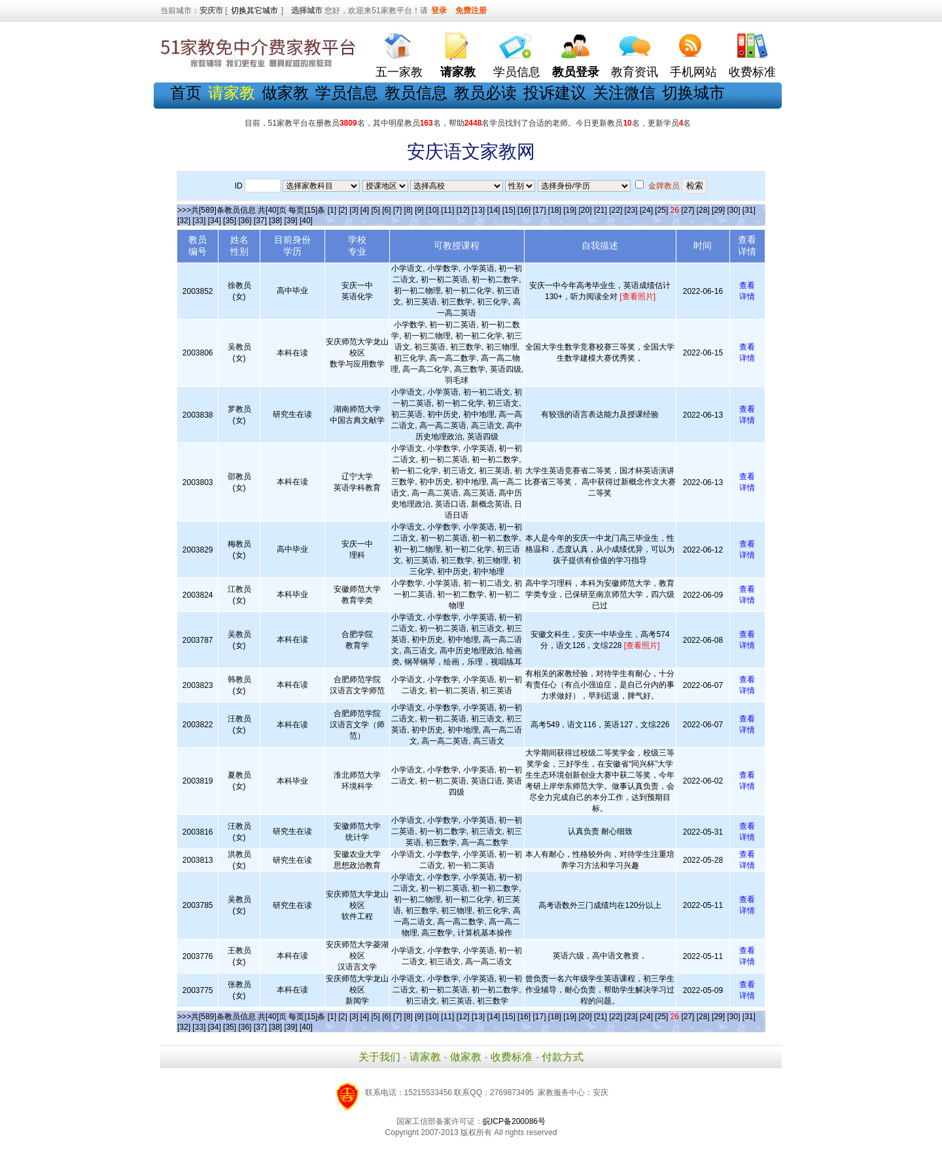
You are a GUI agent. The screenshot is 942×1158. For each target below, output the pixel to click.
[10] (432, 210)
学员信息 (516, 72)
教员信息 (416, 92)
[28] (703, 210)
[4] (364, 210)
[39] (291, 220)
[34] (214, 220)
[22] (615, 210)
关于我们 (379, 1056)
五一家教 (399, 72)
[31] (749, 210)
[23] (631, 210)
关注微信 (624, 92)
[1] (332, 210)
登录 (439, 10)
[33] (198, 220)
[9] (419, 210)
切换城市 (693, 92)
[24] (646, 210)
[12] (463, 210)
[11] (447, 210)
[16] (524, 210)
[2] (342, 210)
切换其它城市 (254, 10)
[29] (718, 210)
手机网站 (693, 72)
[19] (569, 210)
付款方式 (563, 1056)
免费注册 (471, 10)
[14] (493, 210)
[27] (687, 210)
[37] (260, 220)
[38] (275, 220)
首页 (185, 92)
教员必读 (485, 92)
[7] (397, 210)
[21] (600, 210)
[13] (478, 210)
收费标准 (752, 72)
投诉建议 (554, 92)
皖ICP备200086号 (514, 1121)
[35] (229, 220)
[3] (353, 210)
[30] (733, 210)
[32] (183, 220)
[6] (386, 210)
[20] (585, 210)
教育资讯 (634, 72)
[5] (376, 210)
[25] (661, 210)
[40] (306, 220)
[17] (539, 210)
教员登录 (575, 72)
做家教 (285, 92)
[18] (554, 210)
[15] (508, 210)
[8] (408, 210)
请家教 (425, 1056)
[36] (244, 220)
